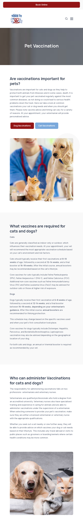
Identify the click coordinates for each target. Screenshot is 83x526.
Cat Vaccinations (46, 125)
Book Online (41, 4)
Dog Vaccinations (22, 125)
